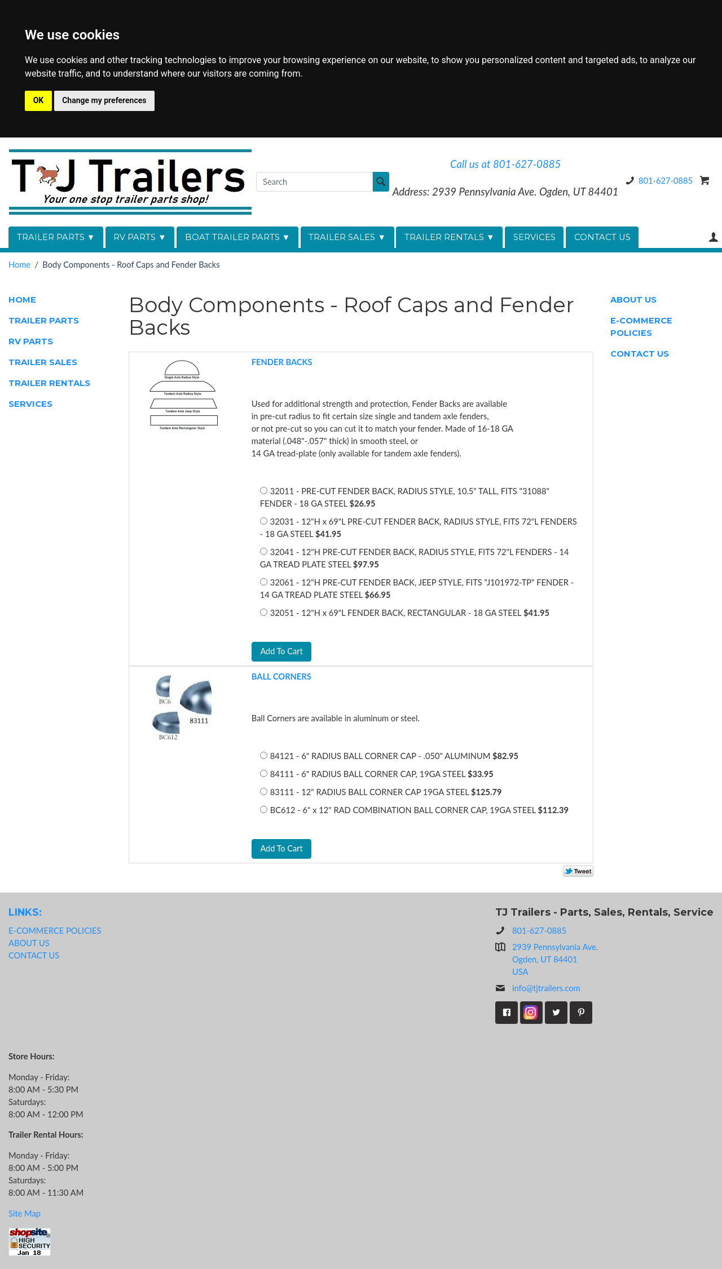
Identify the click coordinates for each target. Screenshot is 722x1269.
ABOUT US (633, 300)
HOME (22, 300)
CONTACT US (602, 237)
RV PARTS (30, 341)
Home (19, 264)
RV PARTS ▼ (139, 237)
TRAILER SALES (42, 362)
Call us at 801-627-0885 (505, 164)
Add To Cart (281, 651)
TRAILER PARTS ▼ (56, 237)
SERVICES (534, 237)
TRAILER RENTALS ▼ (449, 237)
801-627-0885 (657, 180)
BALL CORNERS (281, 677)
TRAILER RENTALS (49, 383)
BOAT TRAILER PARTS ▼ (237, 237)
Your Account (713, 237)
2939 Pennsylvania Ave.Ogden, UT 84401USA (555, 960)
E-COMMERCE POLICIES (641, 327)
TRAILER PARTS (43, 321)
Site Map (24, 1213)
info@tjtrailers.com (537, 989)
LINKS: (25, 912)
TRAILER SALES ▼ (347, 237)
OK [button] (38, 100)
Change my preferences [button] (104, 100)
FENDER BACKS (282, 362)
